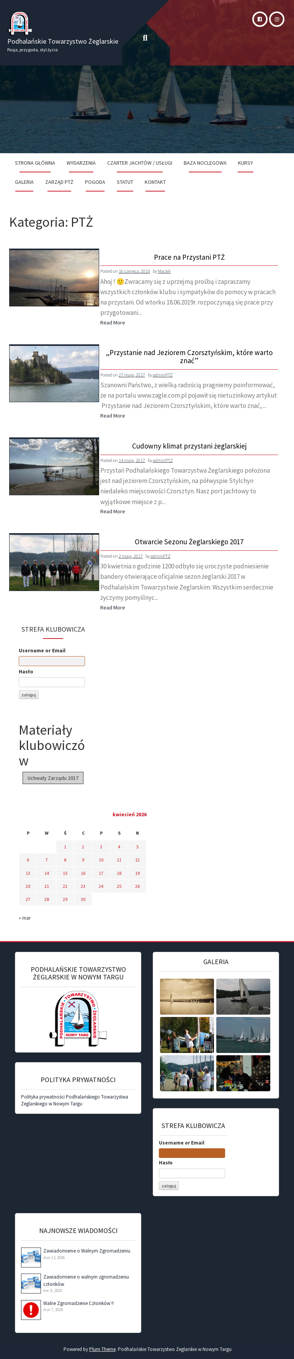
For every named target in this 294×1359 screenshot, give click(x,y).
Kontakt (155, 181)
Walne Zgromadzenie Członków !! (78, 1303)
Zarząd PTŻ (59, 181)
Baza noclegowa (205, 162)
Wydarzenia (81, 162)
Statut (125, 181)
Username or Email (42, 650)
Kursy (245, 162)
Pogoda (95, 181)
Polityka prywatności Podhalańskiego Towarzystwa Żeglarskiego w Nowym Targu (74, 1100)
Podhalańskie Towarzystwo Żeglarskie (62, 41)
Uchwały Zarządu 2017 (53, 777)
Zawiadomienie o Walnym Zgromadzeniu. (87, 1251)
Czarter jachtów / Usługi (139, 162)
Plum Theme (102, 1349)
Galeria (24, 181)
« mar (25, 917)
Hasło (26, 671)
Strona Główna (35, 162)
